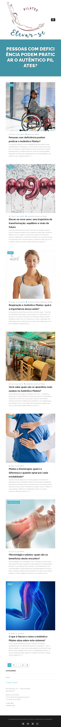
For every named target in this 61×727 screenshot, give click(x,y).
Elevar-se (31, 134)
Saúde (50, 302)
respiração (43, 302)
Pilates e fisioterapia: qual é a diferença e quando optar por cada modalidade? (28, 473)
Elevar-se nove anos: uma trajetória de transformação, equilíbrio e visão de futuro (30, 223)
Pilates (10, 85)
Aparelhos (29, 384)
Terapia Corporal (14, 502)
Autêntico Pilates (33, 302)
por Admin (21, 134)
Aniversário (31, 216)
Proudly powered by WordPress (18, 719)
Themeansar (48, 719)
